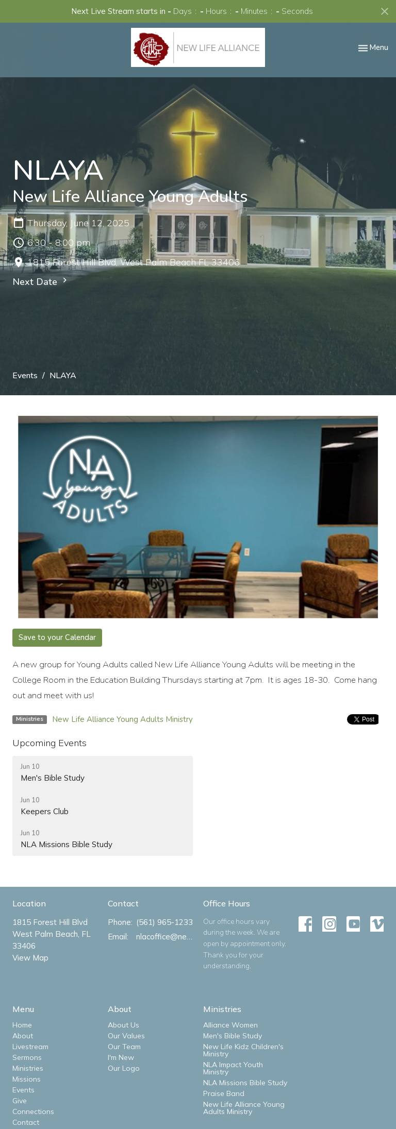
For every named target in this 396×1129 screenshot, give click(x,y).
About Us (123, 1025)
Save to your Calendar (57, 637)
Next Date (41, 281)
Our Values (126, 1035)
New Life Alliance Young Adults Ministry (122, 719)
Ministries (27, 1068)
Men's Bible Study (232, 1035)
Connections (33, 1111)
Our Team (124, 1046)
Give (19, 1100)
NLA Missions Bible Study (245, 1082)
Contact (25, 1122)
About (22, 1035)
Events (25, 375)
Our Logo (124, 1068)
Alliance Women (230, 1025)
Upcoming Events (49, 743)
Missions (26, 1079)
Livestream (30, 1046)
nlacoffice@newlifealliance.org (164, 936)
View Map (30, 958)
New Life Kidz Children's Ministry (243, 1050)
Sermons (27, 1057)
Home (22, 1025)
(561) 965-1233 (164, 922)
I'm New (121, 1057)
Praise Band (223, 1093)
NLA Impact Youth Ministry (233, 1068)
